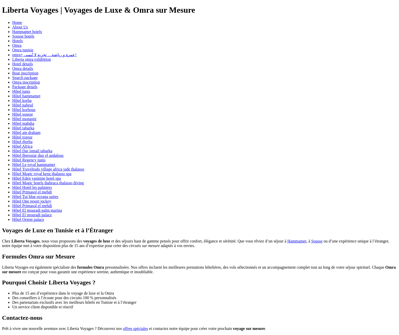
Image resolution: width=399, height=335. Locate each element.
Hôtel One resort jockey (31, 201)
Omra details (22, 68)
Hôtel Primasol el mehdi (32, 192)
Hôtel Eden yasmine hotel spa (36, 178)
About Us (20, 27)
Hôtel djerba (22, 142)
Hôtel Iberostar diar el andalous (38, 155)
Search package (25, 77)
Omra (16, 45)
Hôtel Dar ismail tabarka (32, 151)
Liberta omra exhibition (31, 59)
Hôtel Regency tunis (29, 160)
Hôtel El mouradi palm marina (37, 210)
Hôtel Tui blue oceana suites (35, 196)
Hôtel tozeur (22, 137)
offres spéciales (135, 328)
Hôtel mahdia (23, 123)
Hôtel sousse (22, 114)
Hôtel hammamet (26, 96)
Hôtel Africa (22, 146)
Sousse (316, 241)
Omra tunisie (22, 50)
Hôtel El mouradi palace (32, 215)
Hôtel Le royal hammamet (33, 164)
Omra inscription (26, 82)
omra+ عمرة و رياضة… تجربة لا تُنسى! (44, 55)
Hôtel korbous (23, 110)
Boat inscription (25, 73)
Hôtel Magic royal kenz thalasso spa (41, 174)
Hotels (17, 41)
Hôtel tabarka (23, 128)
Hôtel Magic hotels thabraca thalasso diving (48, 183)
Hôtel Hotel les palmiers (32, 187)
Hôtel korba (22, 100)
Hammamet (296, 241)
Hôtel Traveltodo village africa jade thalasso (48, 169)
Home (17, 22)
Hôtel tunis (21, 91)
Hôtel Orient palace (28, 219)
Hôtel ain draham (26, 132)
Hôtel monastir (24, 119)
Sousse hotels (23, 36)
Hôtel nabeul (22, 105)
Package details (24, 87)
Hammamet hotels (27, 31)
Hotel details (22, 64)
